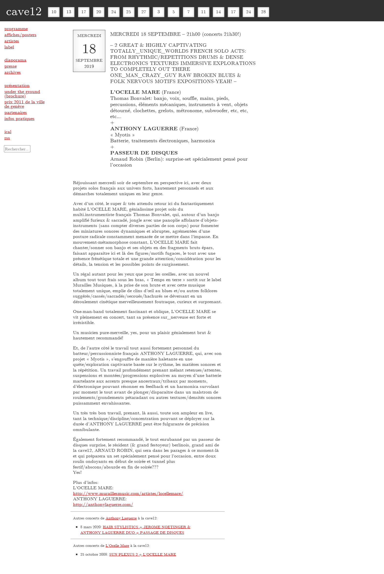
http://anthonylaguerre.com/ (103, 504)
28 (263, 11)
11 (203, 11)
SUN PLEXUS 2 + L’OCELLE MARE (142, 554)
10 (53, 11)
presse (10, 66)
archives (12, 72)
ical (7, 131)
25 (128, 11)
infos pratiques (19, 118)
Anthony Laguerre (121, 518)
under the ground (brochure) (22, 93)
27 (143, 11)
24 (113, 11)
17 (83, 11)
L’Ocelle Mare (117, 545)
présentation (17, 85)
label (9, 47)
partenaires (15, 112)
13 (68, 11)
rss (7, 137)
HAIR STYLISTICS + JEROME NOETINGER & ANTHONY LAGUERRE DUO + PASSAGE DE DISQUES (135, 529)
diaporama (15, 60)
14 (218, 11)
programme (16, 28)
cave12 (24, 10)
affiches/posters (20, 34)
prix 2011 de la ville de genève (24, 103)
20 (98, 11)
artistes (11, 40)
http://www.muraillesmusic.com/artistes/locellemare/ (128, 493)
